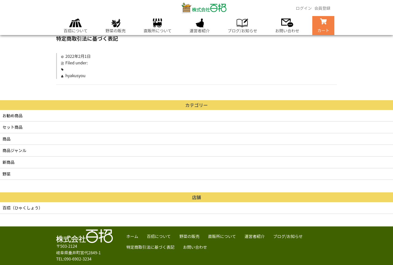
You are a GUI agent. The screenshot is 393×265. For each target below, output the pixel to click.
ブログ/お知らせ (243, 26)
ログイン (304, 8)
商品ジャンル (14, 150)
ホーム (132, 236)
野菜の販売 (114, 26)
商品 (7, 139)
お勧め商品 (13, 115)
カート (326, 26)
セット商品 (13, 127)
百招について (73, 26)
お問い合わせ (289, 26)
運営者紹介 (200, 26)
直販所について (157, 26)
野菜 (7, 174)
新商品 (9, 162)
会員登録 (322, 8)
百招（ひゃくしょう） (23, 208)
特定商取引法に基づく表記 (150, 247)
